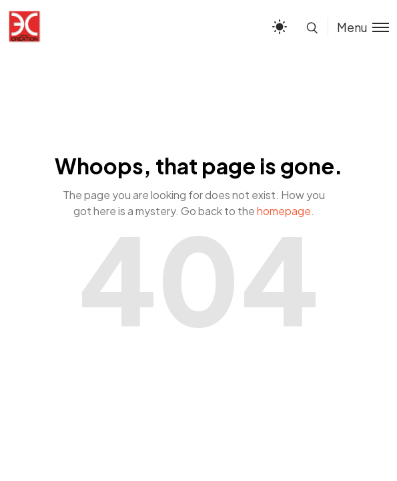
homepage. (285, 211)
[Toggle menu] (358, 27)
